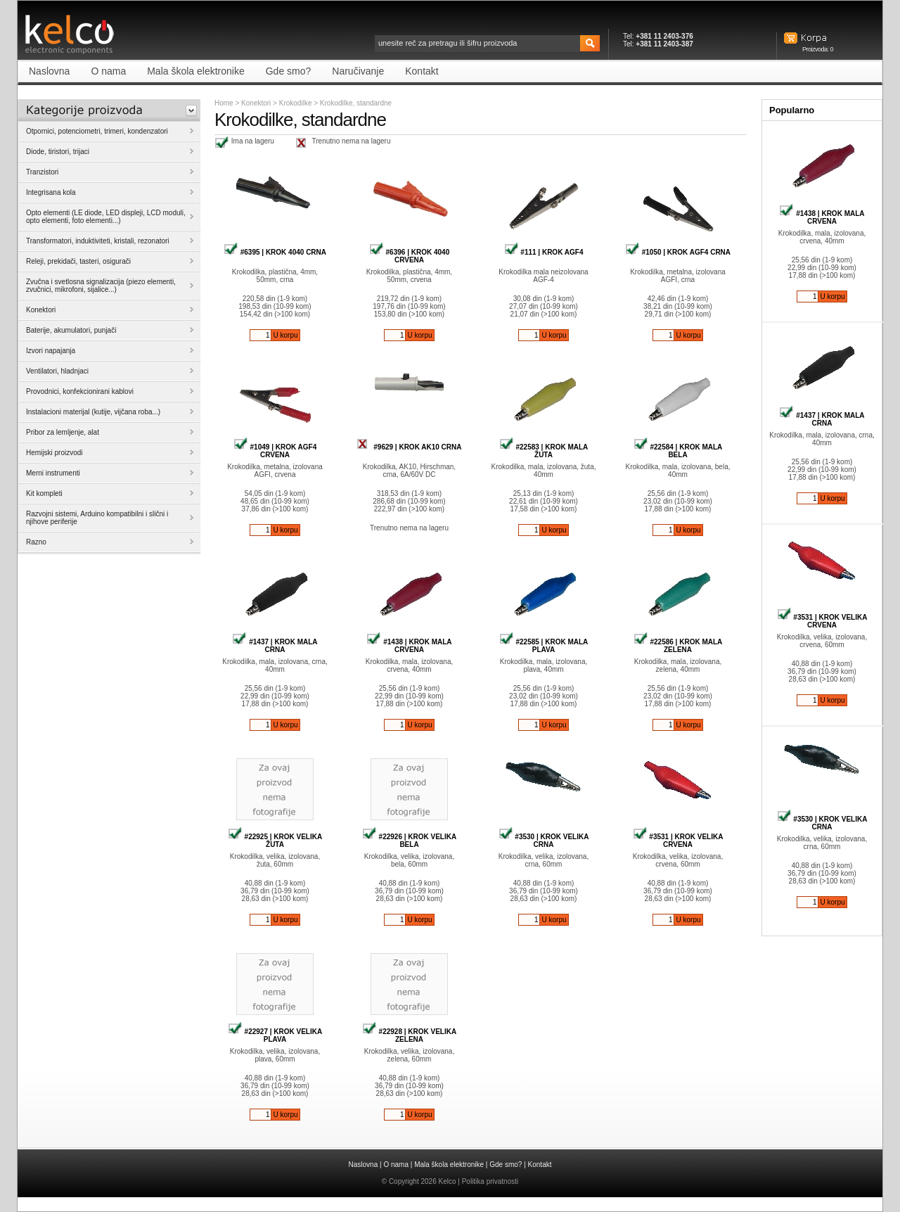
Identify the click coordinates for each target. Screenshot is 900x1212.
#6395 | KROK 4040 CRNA (275, 252)
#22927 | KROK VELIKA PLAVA (275, 1035)
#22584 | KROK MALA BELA (678, 451)
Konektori (256, 103)
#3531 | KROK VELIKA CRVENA (678, 840)
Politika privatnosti (490, 1181)
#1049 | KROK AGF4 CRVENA (274, 451)
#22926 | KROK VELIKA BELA (409, 840)
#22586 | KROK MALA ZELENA (678, 645)
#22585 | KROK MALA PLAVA (544, 645)
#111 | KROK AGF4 (544, 252)
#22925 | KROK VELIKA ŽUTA (275, 840)
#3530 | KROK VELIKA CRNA (544, 840)
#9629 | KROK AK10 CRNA (408, 447)
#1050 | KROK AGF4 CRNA (678, 252)
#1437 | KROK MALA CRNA (274, 645)
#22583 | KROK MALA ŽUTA (544, 451)
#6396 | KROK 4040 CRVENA (409, 256)
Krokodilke (296, 103)
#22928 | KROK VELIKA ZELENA (409, 1035)
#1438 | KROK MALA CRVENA (408, 645)
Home (223, 103)
